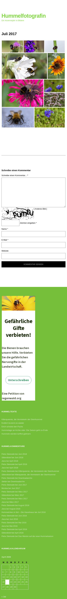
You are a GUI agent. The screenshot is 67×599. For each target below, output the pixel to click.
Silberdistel (6, 457)
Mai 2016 (22, 522)
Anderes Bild (40, 209)
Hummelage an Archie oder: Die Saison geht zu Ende (25, 430)
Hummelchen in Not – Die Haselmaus (18, 512)
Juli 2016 (42, 512)
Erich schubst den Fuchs (12, 426)
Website (5, 251)
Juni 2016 (22, 516)
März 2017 (22, 492)
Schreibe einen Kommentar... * (15, 175)
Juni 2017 (22, 485)
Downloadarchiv (25, 478)
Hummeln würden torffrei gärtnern (16, 434)
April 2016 (22, 529)
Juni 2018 (22, 454)
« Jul (4, 597)
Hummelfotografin (24, 16)
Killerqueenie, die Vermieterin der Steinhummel (22, 419)
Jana (4, 461)
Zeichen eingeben (28, 223)
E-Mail (5, 240)
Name (5, 229)
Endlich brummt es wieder (13, 423)
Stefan (4, 481)
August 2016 (23, 505)
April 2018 (13, 461)
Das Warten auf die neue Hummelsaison (35, 536)
